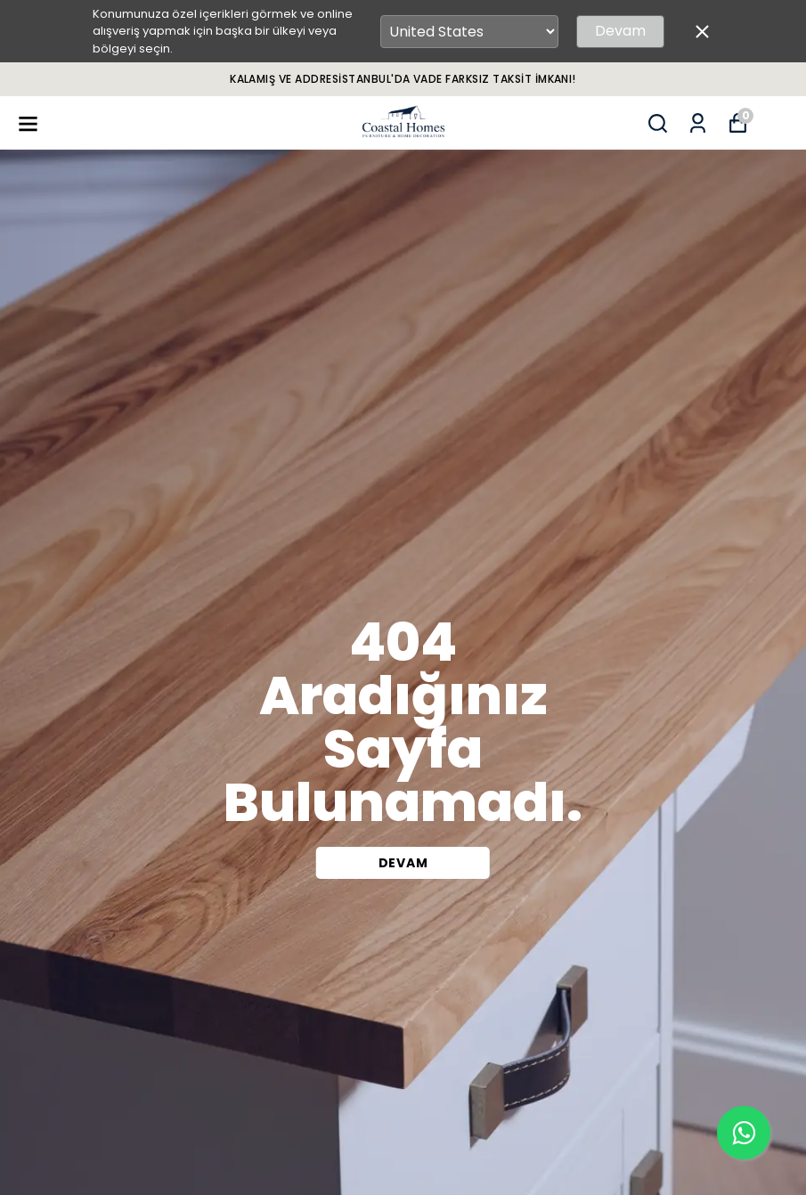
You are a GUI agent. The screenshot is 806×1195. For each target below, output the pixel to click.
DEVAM (403, 863)
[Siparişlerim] (698, 123)
